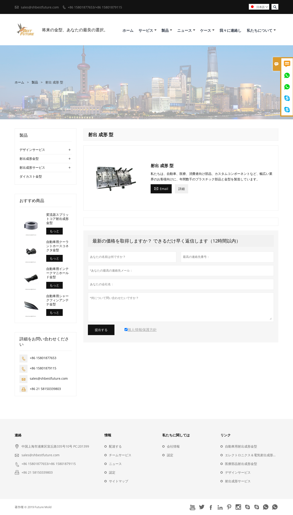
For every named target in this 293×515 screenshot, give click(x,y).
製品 (166, 30)
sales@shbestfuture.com (40, 7)
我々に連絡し (230, 30)
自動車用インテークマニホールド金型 (57, 273)
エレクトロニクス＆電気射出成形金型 (252, 455)
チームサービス (120, 455)
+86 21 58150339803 (45, 389)
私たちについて (261, 30)
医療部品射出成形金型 (241, 464)
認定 (112, 472)
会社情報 (173, 446)
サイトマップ (118, 481)
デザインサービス (32, 149)
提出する (101, 330)
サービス (147, 30)
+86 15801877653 (43, 358)
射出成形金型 (29, 158)
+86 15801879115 (43, 368)
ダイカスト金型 (30, 176)
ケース (207, 30)
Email (161, 188)
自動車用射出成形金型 (241, 446)
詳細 (181, 189)
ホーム (127, 30)
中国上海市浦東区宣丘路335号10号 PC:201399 (55, 446)
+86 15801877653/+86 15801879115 (95, 7)
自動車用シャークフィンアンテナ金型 (57, 300)
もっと (54, 231)
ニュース (186, 30)
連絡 (18, 435)
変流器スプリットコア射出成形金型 (57, 219)
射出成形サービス (32, 167)
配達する (115, 446)
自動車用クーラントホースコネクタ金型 (57, 246)
